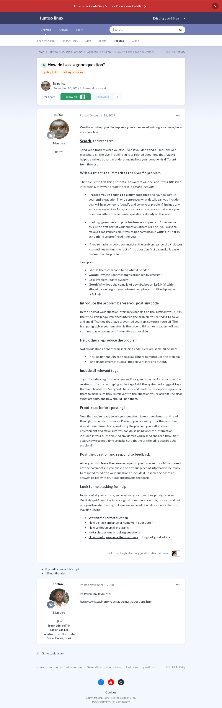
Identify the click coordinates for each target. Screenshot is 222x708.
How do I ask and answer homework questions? (121, 522)
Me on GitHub (59, 629)
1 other (165, 553)
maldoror (113, 553)
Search (85, 141)
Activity (64, 29)
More (79, 29)
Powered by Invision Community (111, 701)
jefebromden (148, 553)
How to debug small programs (109, 527)
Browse (46, 31)
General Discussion (96, 88)
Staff (88, 41)
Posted (97, 115)
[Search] (134, 29)
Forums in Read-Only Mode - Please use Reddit (108, 6)
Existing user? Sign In (169, 18)
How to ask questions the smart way (113, 537)
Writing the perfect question (108, 518)
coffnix (58, 584)
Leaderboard (45, 41)
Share (49, 96)
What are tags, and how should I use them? (109, 399)
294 (59, 152)
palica (61, 83)
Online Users (70, 41)
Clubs (135, 41)
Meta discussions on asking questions (114, 532)
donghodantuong (129, 553)
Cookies (110, 692)
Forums (119, 41)
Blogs (102, 41)
